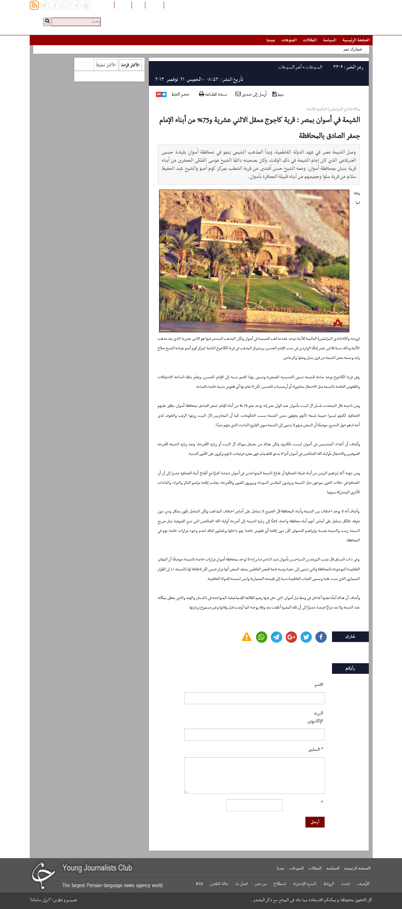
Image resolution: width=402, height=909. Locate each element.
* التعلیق (315, 750)
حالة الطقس (219, 883)
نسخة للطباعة (213, 95)
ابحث (345, 883)
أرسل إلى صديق (251, 94)
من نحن (261, 883)
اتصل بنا (241, 883)
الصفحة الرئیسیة (356, 40)
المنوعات (289, 40)
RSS (199, 883)
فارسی (138, 4)
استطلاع (280, 883)
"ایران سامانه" (40, 900)
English (123, 4)
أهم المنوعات (290, 67)
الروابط (329, 883)
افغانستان (154, 4)
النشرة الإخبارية (304, 883)
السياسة (329, 40)
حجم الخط (180, 94)
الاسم (319, 685)
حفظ (278, 94)
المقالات (310, 40)
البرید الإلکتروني (315, 717)
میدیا (271, 40)
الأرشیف (363, 883)
